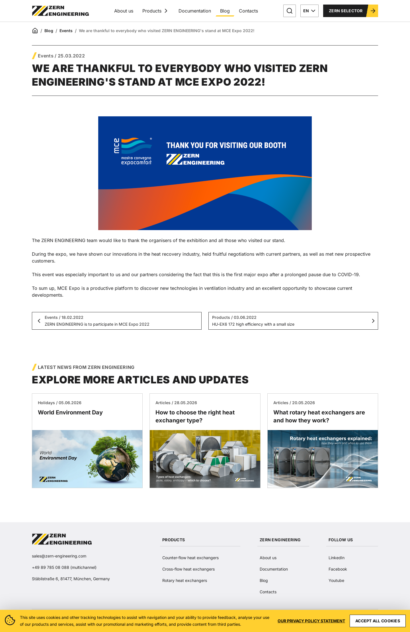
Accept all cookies (377, 620)
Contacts (248, 11)
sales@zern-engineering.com (59, 555)
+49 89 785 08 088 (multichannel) (64, 567)
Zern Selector (352, 10)
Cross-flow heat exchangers (188, 569)
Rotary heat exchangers (184, 580)
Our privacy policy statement (311, 620)
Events (66, 30)
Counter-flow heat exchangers (190, 557)
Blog (225, 11)
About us (123, 11)
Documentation (195, 11)
